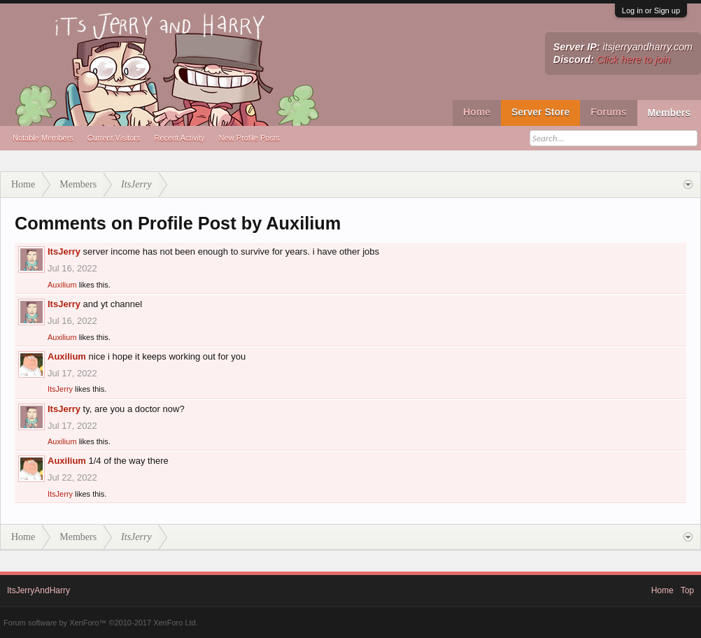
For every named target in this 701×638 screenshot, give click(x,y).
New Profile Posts (249, 138)
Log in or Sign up (651, 10)
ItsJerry (64, 251)
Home (476, 112)
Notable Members (43, 138)
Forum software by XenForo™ (100, 622)
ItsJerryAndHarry (38, 590)
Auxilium (62, 285)
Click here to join (634, 59)
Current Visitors (114, 138)
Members (669, 112)
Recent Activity (179, 138)
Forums (608, 112)
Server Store (540, 112)
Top (687, 590)
